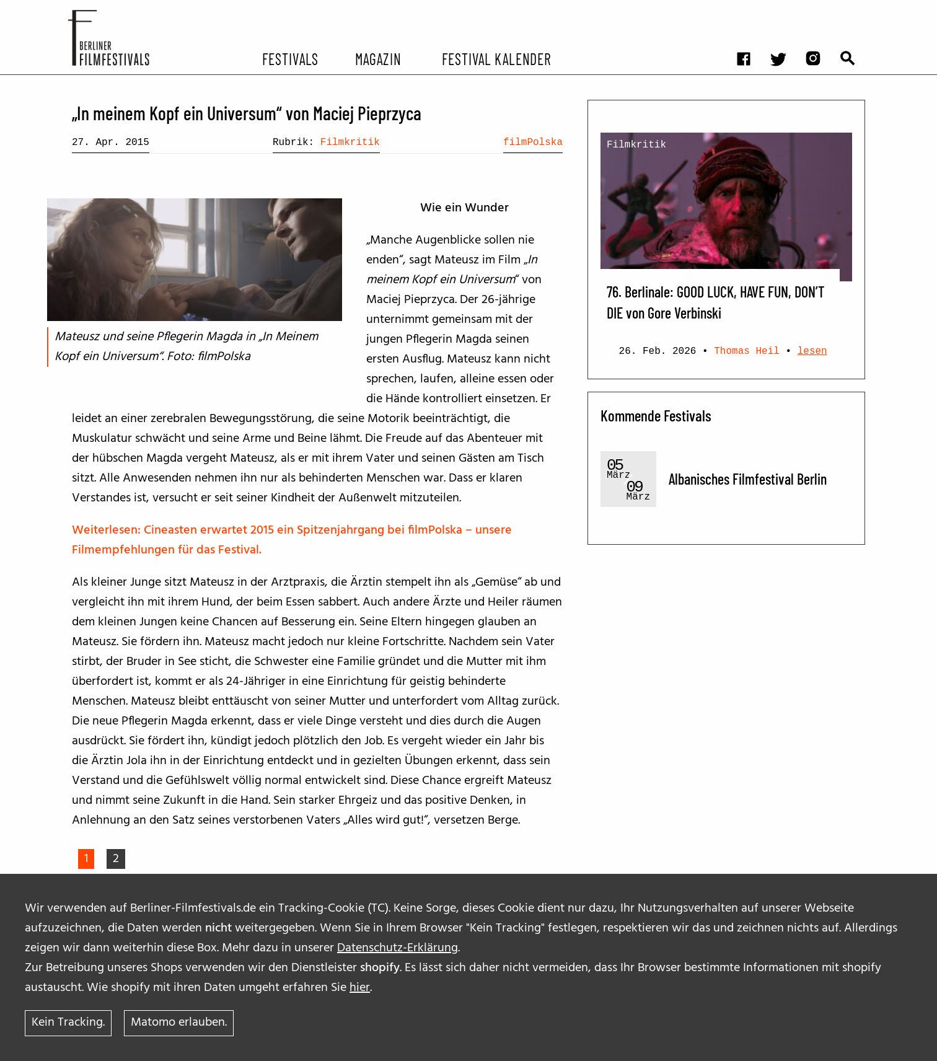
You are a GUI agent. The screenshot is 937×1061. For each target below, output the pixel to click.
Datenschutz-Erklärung (397, 948)
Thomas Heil (747, 351)
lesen (812, 351)
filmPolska (533, 142)
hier (360, 988)
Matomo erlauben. (179, 1023)
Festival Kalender (496, 58)
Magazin (377, 58)
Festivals (290, 58)
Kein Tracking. (68, 1023)
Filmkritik (350, 142)
